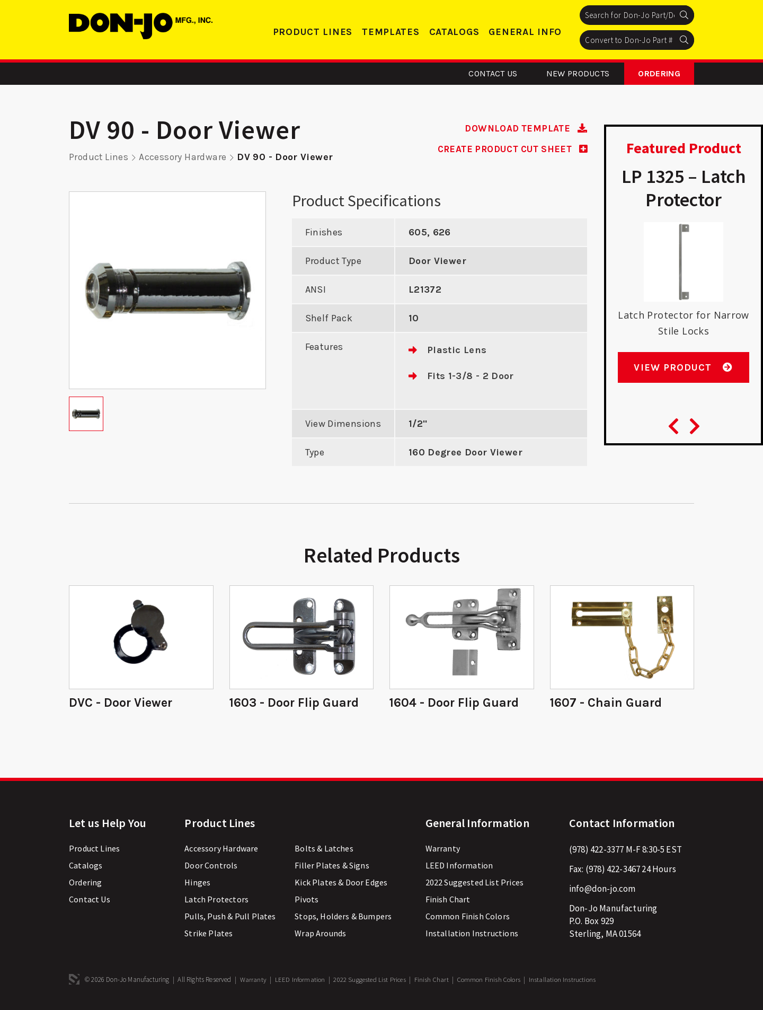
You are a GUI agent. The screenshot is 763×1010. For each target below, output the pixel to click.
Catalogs (454, 32)
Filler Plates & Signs (332, 867)
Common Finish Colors (467, 917)
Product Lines (312, 32)
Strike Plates (208, 934)
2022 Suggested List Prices (474, 884)
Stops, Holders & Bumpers (343, 917)
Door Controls (210, 867)
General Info (525, 32)
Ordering (659, 73)
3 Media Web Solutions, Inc (74, 981)
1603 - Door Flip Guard (295, 703)
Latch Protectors (216, 900)
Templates (390, 32)
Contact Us (492, 73)
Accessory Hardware (184, 157)
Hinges (197, 884)
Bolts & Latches (324, 850)
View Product (683, 371)
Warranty (442, 850)
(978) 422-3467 (612, 870)
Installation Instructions (471, 934)
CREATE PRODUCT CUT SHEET (508, 149)
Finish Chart (448, 900)
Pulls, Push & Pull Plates (230, 917)
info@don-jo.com (602, 890)
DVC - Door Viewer (122, 703)
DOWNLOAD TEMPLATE (523, 128)
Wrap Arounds (320, 934)
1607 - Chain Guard (606, 703)
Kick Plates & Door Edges (341, 884)
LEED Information (459, 867)
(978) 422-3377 (596, 851)
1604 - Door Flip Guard (455, 703)
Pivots (306, 900)
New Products (578, 73)
